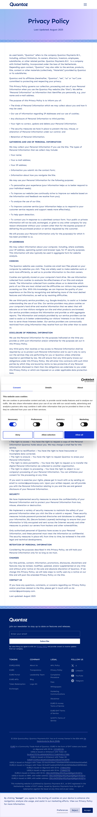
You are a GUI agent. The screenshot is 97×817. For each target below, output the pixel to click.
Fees (52, 682)
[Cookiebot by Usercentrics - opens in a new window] (83, 380)
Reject (75, 810)
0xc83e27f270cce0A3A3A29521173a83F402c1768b (48, 754)
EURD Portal (14, 675)
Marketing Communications (58, 692)
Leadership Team (37, 675)
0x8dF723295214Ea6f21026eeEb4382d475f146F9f (48, 760)
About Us (34, 665)
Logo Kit (33, 684)
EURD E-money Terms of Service (57, 704)
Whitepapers (56, 687)
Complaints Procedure (55, 676)
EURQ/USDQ (14, 665)
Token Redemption (17, 684)
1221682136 (59, 749)
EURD (11, 670)
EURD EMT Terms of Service (58, 712)
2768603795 (65, 770)
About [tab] (80, 387)
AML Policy (55, 665)
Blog (32, 679)
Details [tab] (48, 387)
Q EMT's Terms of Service (58, 719)
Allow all (79, 435)
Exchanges (13, 689)
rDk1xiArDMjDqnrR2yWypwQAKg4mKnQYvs (64, 773)
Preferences (62, 810)
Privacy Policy (56, 670)
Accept (87, 810)
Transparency (35, 670)
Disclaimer (55, 699)
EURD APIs (14, 679)
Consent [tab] (17, 387)
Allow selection (48, 435)
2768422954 (65, 768)
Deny (17, 435)
